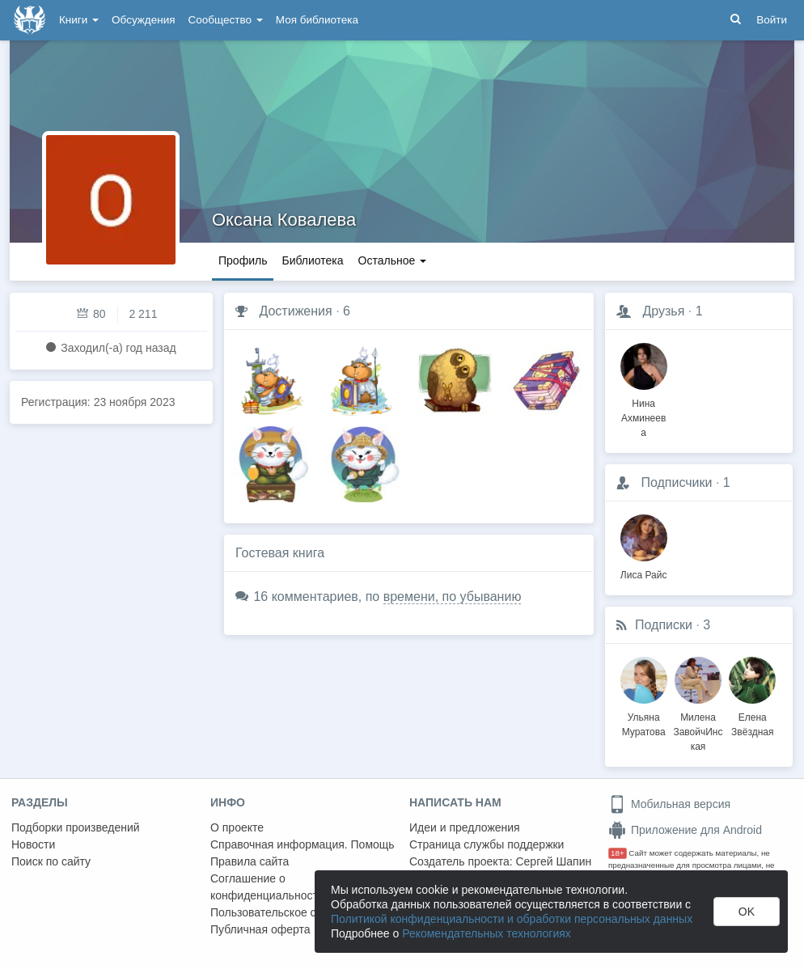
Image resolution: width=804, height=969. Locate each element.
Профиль (242, 260)
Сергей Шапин (553, 861)
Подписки (663, 625)
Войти (771, 20)
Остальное (392, 260)
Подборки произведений (75, 827)
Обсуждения (143, 20)
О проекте (237, 827)
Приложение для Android (685, 830)
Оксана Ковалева (284, 219)
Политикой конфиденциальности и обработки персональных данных (511, 918)
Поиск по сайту (51, 861)
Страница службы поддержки (486, 844)
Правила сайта (249, 861)
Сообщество (225, 20)
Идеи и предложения (464, 827)
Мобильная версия (669, 804)
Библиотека (312, 260)
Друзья (663, 311)
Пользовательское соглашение (292, 912)
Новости (33, 844)
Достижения (295, 311)
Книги (79, 20)
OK (746, 911)
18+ (617, 852)
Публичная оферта (260, 929)
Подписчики (676, 482)
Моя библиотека (317, 20)
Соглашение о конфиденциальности (267, 887)
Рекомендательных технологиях (486, 933)
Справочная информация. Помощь (302, 844)
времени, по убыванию (452, 596)
